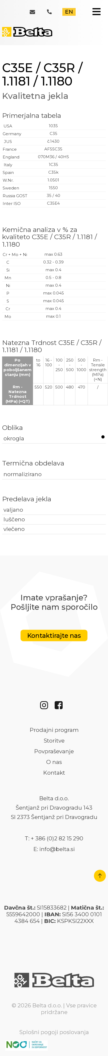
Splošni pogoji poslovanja (54, 1032)
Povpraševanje (54, 751)
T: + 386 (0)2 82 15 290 (54, 838)
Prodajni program (54, 730)
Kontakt (54, 773)
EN (69, 11)
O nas (54, 762)
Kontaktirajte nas (54, 635)
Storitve (54, 740)
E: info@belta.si (54, 849)
